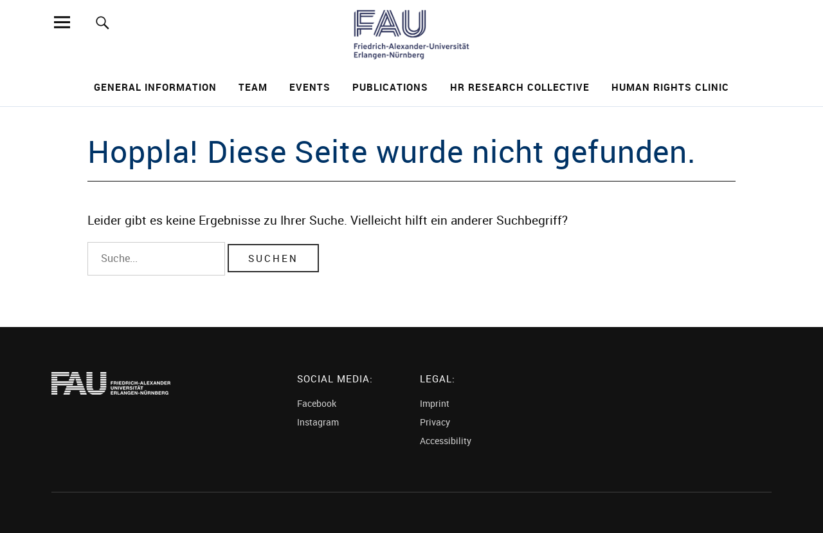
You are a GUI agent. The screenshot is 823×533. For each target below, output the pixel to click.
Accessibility (445, 441)
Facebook (316, 403)
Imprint (434, 403)
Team (253, 86)
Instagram (318, 422)
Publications (390, 86)
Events (309, 86)
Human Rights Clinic (670, 86)
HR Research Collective (520, 86)
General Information (155, 86)
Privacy (435, 422)
